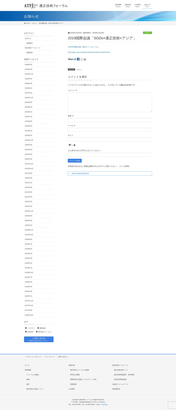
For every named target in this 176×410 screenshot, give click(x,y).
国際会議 (42, 328)
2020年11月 (29, 211)
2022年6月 (28, 149)
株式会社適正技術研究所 (80, 173)
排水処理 (30, 332)
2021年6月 (28, 187)
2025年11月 (29, 74)
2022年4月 (28, 159)
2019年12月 (29, 230)
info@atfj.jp (104, 404)
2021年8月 (28, 178)
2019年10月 (29, 235)
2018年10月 (29, 272)
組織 (28, 379)
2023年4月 (28, 131)
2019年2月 (28, 263)
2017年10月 (29, 305)
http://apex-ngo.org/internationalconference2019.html (89, 52)
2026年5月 (28, 64)
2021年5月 (28, 192)
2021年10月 (29, 168)
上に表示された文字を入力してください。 (85, 150)
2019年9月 (28, 239)
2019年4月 (28, 253)
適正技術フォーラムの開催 (79, 370)
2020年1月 (28, 225)
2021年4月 (28, 197)
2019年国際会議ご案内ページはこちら (83, 47)
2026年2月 (28, 69)
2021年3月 (28, 201)
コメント (72, 90)
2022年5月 (28, 154)
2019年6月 (28, 249)
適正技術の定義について (35, 389)
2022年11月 (29, 140)
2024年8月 (28, 102)
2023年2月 (28, 135)
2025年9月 (28, 79)
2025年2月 (28, 93)
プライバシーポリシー (34, 357)
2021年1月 (28, 206)
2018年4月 (28, 287)
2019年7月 (28, 244)
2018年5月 (28, 282)
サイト (70, 135)
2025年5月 (28, 83)
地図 (103, 402)
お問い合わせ (62, 357)
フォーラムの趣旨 (32, 375)
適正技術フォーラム (44, 332)
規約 (28, 384)
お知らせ (147, 33)
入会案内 (72, 389)
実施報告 (29, 43)
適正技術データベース (33, 48)
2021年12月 (29, 164)
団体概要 (28, 370)
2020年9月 (28, 216)
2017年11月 (29, 301)
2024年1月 (28, 116)
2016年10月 (29, 315)
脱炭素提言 (116, 389)
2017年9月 (28, 310)
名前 (71, 116)
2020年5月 (28, 220)
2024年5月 (28, 107)
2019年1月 (28, 268)
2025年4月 (28, 88)
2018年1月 (28, 296)
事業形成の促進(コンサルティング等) (83, 379)
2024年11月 (29, 97)
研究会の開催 (75, 375)
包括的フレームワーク (120, 384)
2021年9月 (28, 173)
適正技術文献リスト (121, 370)
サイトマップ (49, 357)
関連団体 (29, 52)
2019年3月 (28, 258)
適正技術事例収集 (120, 379)
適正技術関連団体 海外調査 (124, 375)
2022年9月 (28, 145)
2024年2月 (28, 112)
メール (71, 126)
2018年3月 (28, 291)
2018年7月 (28, 277)
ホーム (27, 365)
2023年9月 (28, 121)
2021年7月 (28, 183)
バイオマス (31, 328)
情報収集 (73, 384)
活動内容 (72, 365)
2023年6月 (28, 126)
